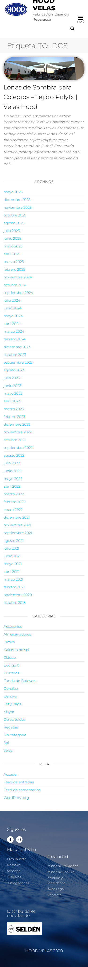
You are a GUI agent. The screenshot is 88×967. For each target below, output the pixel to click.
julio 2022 (12, 463)
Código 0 (11, 665)
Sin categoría (15, 735)
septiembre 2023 (18, 362)
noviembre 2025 (17, 207)
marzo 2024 (14, 331)
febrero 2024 (15, 339)
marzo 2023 (14, 409)
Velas (8, 750)
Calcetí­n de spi (16, 649)
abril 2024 (12, 323)
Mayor (9, 711)
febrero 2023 (14, 416)
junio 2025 (12, 238)
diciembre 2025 (17, 199)
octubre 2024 (15, 285)
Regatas (11, 727)
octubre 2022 (15, 440)
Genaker (11, 688)
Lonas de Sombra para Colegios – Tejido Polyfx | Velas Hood (40, 97)
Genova (10, 696)
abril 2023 (12, 401)
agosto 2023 (14, 370)
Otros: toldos (14, 719)
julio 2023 (12, 378)
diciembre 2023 (17, 347)
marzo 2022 (14, 494)
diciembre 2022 (17, 424)
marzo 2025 (14, 261)
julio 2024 (12, 300)
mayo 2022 (13, 478)
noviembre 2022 (17, 432)
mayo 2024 (13, 316)
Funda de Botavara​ (20, 680)
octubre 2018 (15, 602)
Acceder (11, 774)
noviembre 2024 (18, 277)
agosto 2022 (14, 455)
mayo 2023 (13, 393)
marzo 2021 (13, 579)
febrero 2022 (14, 502)
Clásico (10, 657)
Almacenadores (17, 634)
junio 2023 (12, 385)
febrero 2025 (14, 269)
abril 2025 (12, 254)
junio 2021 (12, 556)
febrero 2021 (14, 587)
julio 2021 (11, 548)
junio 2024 (13, 308)
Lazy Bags (12, 704)
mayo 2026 (13, 192)
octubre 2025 (15, 215)
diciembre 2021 (17, 517)
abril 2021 (11, 571)
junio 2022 (12, 471)
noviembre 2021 (17, 525)
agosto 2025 (14, 223)
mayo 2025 (13, 246)
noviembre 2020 (18, 595)
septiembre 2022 (18, 447)
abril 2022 (12, 486)
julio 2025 (12, 230)
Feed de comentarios (22, 790)
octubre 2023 (15, 354)
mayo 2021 (13, 564)
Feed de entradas (19, 782)
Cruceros (11, 673)
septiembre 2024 (18, 292)
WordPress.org (16, 797)
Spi (6, 742)
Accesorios (13, 626)
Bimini (9, 642)
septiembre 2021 (18, 533)
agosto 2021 (13, 540)
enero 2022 (13, 509)
